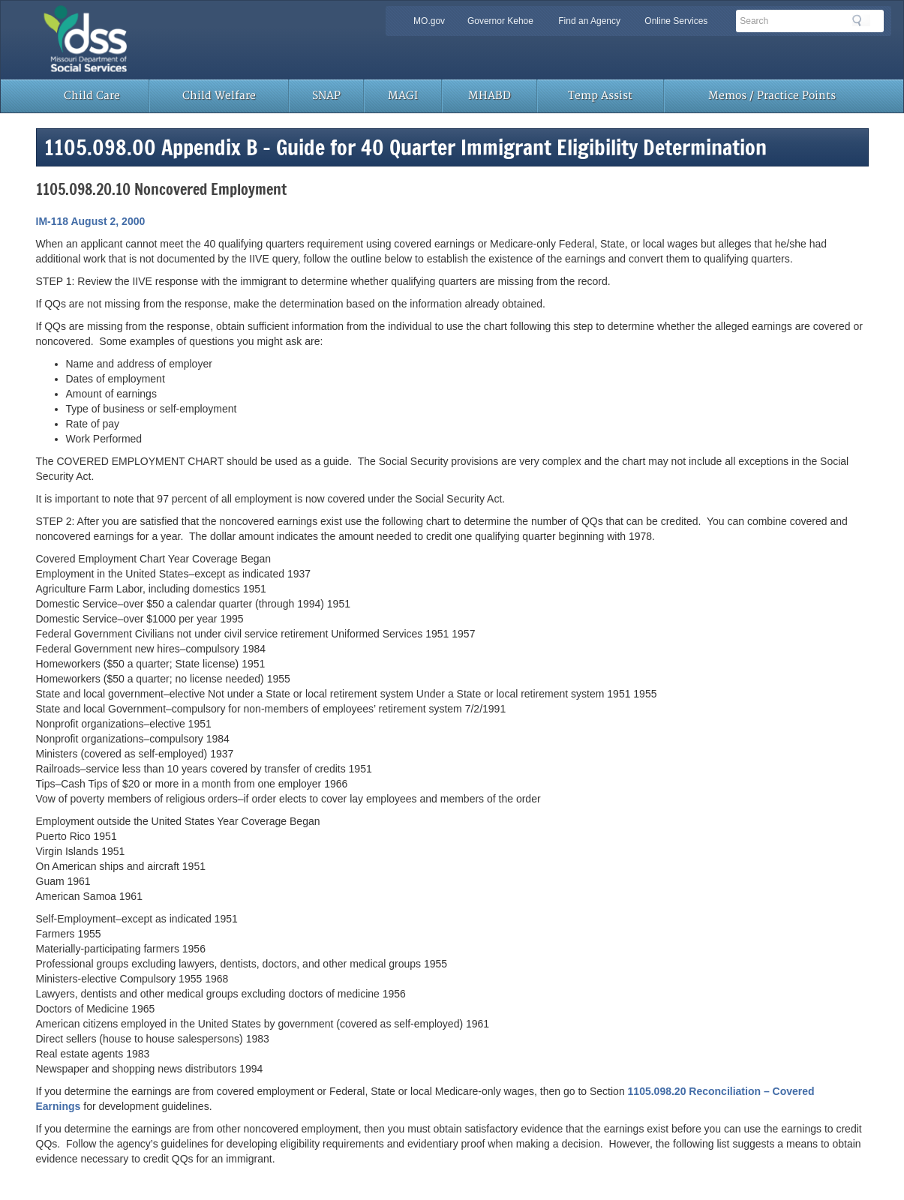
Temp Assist (600, 95)
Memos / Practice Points (772, 95)
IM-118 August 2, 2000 (91, 221)
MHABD (489, 95)
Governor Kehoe (500, 21)
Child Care (92, 95)
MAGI (403, 95)
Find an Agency (589, 21)
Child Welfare (219, 95)
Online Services (675, 21)
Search (861, 20)
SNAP (326, 95)
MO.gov (429, 21)
